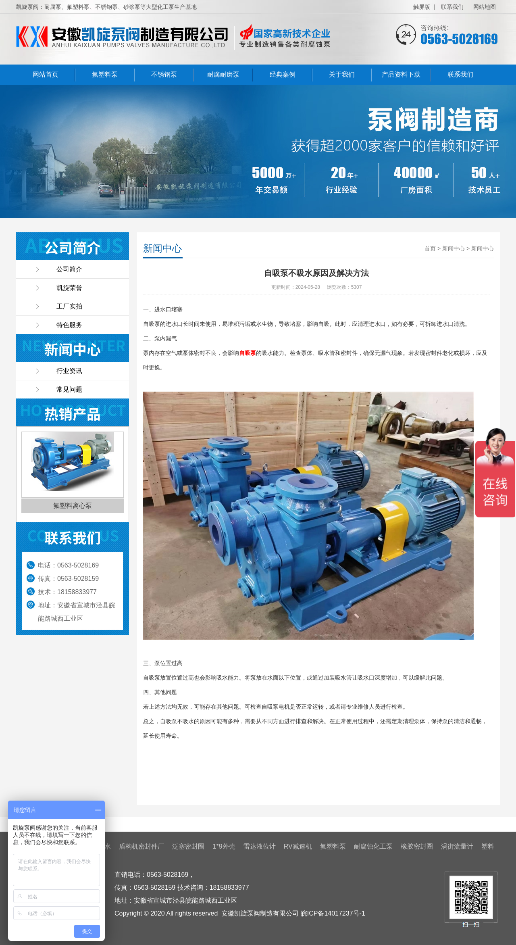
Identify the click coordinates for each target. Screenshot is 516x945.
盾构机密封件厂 (141, 846)
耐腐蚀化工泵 (373, 846)
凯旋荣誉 (69, 287)
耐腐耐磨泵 (223, 74)
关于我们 (342, 74)
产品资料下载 (401, 74)
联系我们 (452, 7)
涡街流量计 (457, 846)
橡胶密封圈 (417, 846)
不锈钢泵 (164, 74)
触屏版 (421, 7)
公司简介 (69, 269)
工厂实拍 (69, 306)
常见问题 (69, 389)
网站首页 (45, 74)
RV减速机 (298, 846)
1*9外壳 (224, 846)
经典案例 (282, 74)
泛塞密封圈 (188, 846)
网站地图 (484, 7)
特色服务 (69, 324)
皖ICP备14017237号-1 (333, 913)
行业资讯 (69, 370)
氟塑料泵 (105, 74)
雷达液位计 (259, 846)
